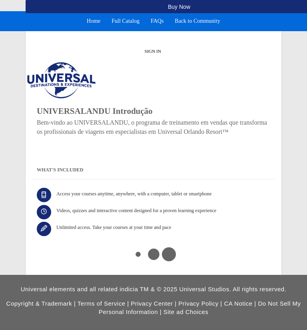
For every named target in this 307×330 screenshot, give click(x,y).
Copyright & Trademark (39, 303)
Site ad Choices (186, 311)
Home (93, 21)
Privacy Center (152, 303)
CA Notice (238, 303)
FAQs (157, 21)
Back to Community (197, 21)
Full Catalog (126, 21)
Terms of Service (102, 303)
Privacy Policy (198, 303)
